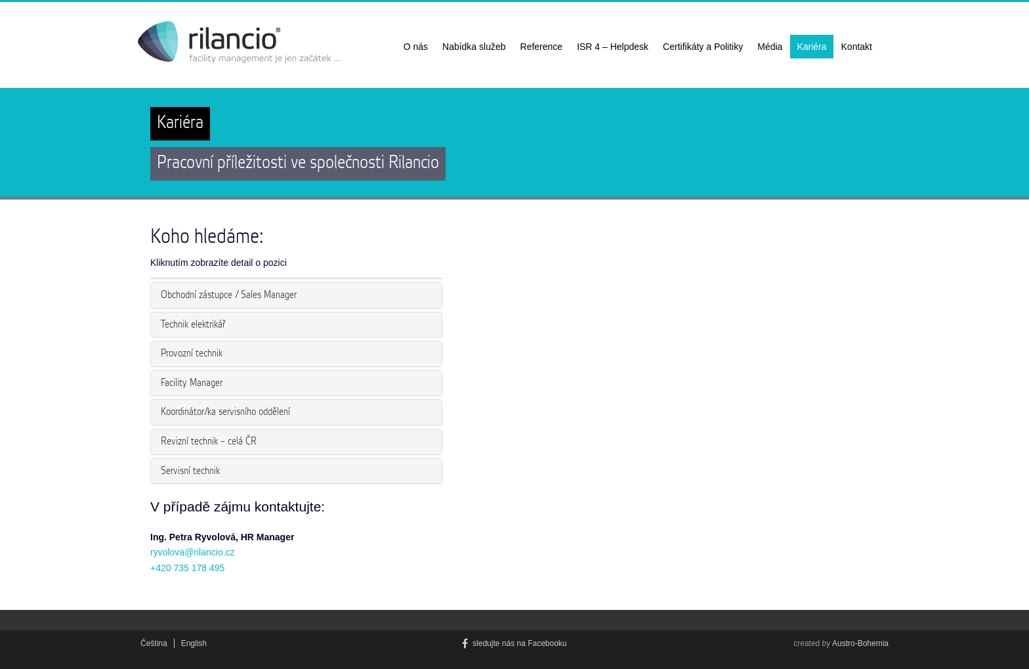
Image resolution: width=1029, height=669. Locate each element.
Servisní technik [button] (190, 471)
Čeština (153, 643)
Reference (541, 46)
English (194, 643)
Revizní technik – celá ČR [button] (209, 441)
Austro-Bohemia (860, 643)
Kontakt (856, 46)
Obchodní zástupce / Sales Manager (229, 295)
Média (769, 46)
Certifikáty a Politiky (703, 46)
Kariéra (811, 46)
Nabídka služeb (474, 46)
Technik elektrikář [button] (193, 325)
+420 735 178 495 (187, 568)
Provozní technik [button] (191, 353)
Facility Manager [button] (191, 383)
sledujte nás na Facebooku (514, 643)
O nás (416, 46)
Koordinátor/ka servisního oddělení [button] (225, 412)
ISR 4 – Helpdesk (612, 46)
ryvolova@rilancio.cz (192, 552)
